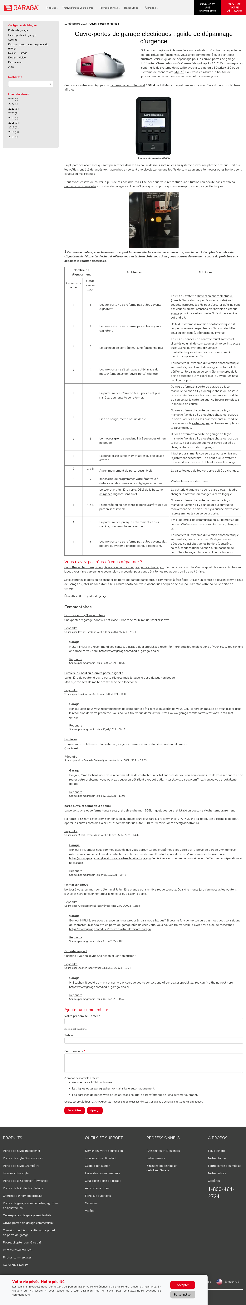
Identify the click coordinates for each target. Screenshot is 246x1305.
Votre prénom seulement (82, 1016)
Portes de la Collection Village (23, 1188)
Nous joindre (216, 1151)
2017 (11, 127)
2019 (11, 118)
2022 (11, 104)
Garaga (74, 642)
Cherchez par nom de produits (22, 1196)
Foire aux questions (98, 1196)
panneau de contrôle (202, 372)
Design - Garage (17, 53)
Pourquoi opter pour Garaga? (22, 1242)
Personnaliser (183, 1295)
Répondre (70, 628)
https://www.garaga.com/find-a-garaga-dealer (129, 651)
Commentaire (73, 1051)
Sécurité (12, 40)
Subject (69, 1035)
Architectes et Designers (163, 1151)
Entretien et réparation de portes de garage (28, 46)
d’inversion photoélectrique (215, 296)
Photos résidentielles (17, 1250)
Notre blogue (217, 1158)
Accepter (183, 1285)
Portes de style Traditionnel (21, 1151)
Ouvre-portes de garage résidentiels (27, 1215)
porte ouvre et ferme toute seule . (88, 806)
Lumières (70, 739)
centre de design (215, 580)
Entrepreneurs (155, 1158)
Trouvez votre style (16, 1173)
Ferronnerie (14, 62)
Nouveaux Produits (15, 1265)
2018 (11, 123)
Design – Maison (17, 57)
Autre (11, 67)
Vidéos (89, 1211)
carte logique (200, 400)
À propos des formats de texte (81, 1078)
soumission (111, 571)
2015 (11, 137)
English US (232, 1282)
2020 (11, 113)
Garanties (91, 1203)
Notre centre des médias (224, 1166)
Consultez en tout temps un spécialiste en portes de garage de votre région (114, 567)
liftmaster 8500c (76, 885)
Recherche (15, 77)
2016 (11, 132)
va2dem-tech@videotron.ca (180, 823)
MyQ (179, 72)
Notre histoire (217, 1173)
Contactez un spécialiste (80, 186)
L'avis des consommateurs (102, 1173)
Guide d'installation (97, 1166)
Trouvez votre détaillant (100, 1158)
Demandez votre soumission (104, 1151)
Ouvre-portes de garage (22, 35)
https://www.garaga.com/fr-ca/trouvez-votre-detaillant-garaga (110, 858)
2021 (11, 109)
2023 (11, 99)
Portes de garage (18, 30)
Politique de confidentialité (127, 1102)
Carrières (214, 1181)
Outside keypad (75, 951)
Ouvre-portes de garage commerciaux (28, 1223)
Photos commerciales (17, 1257)
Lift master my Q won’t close (84, 615)
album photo (124, 584)
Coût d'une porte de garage (103, 1181)
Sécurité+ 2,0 (222, 68)
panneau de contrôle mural (127, 85)
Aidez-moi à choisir (97, 1188)
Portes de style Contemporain (23, 1158)
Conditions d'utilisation (162, 1102)
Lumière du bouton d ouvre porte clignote (93, 673)
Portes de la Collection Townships (25, 1181)
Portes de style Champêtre (21, 1166)
